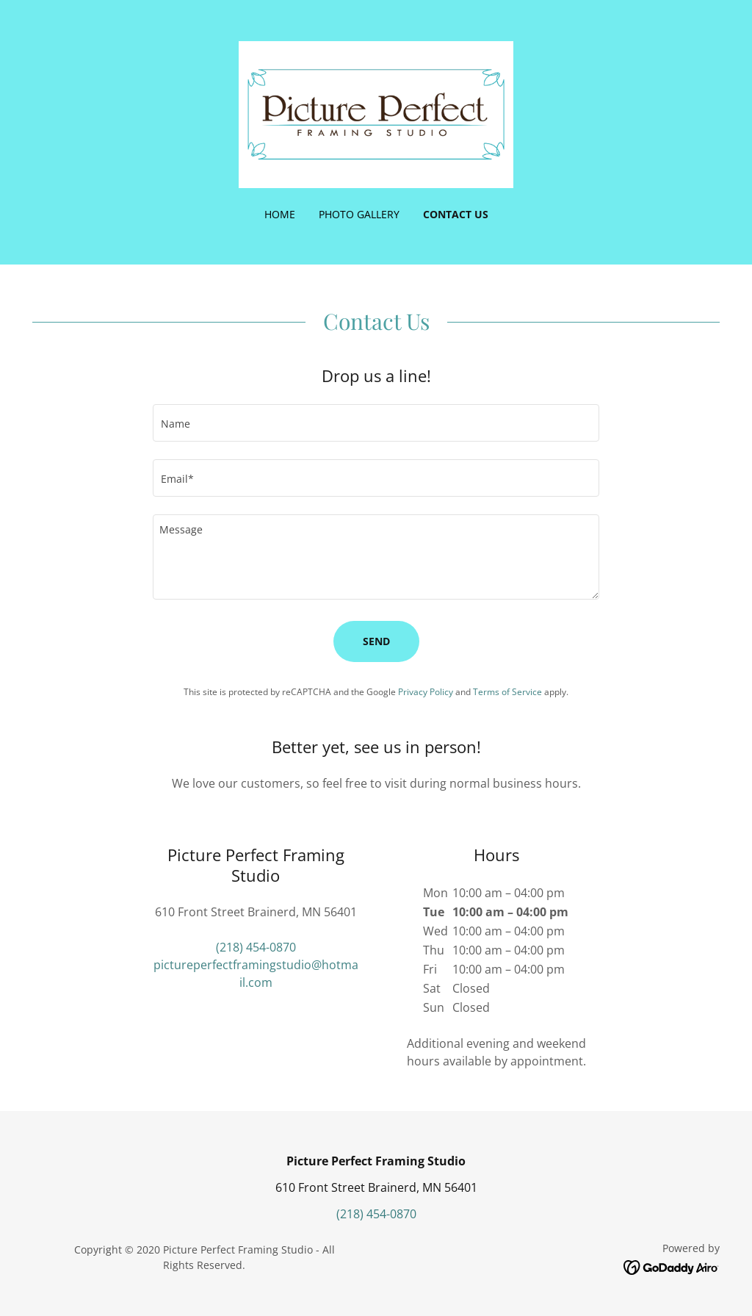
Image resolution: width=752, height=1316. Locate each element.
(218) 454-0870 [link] (256, 947)
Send (376, 641)
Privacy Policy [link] (425, 692)
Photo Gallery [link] (359, 214)
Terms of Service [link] (507, 692)
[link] (376, 113)
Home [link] (279, 214)
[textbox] (376, 423)
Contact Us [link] (455, 214)
